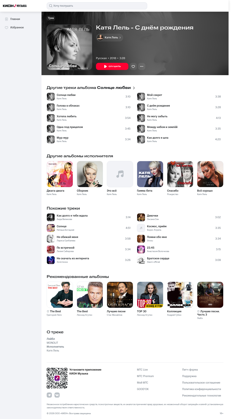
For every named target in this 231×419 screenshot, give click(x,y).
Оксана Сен (153, 219)
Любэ (200, 318)
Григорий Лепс (54, 315)
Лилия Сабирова (65, 251)
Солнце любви (66, 95)
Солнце (61, 226)
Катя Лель (62, 98)
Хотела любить (67, 116)
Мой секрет (154, 95)
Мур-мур (62, 138)
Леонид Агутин (84, 315)
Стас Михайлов (114, 315)
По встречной (65, 248)
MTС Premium (145, 376)
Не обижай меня (67, 237)
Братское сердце (158, 258)
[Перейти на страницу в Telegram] (49, 395)
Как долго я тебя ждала (72, 216)
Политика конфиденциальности (201, 389)
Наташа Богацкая (65, 230)
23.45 (150, 248)
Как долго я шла (157, 138)
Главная (12, 19)
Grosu (150, 240)
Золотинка (62, 262)
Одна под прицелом (70, 127)
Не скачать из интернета (73, 258)
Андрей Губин (174, 315)
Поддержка (189, 376)
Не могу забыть (157, 116)
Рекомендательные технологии (201, 396)
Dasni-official (153, 262)
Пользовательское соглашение (201, 383)
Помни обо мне (157, 237)
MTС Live (142, 370)
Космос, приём (156, 226)
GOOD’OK (143, 389)
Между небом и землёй (162, 127)
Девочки (152, 216)
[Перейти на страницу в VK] (57, 395)
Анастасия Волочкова (158, 251)
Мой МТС (142, 383)
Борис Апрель (154, 230)
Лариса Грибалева (66, 240)
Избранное (14, 27)
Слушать (112, 67)
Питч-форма (190, 370)
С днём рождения (158, 106)
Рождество (172, 194)
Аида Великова (64, 219)
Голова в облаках (68, 106)
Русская (101, 58)
